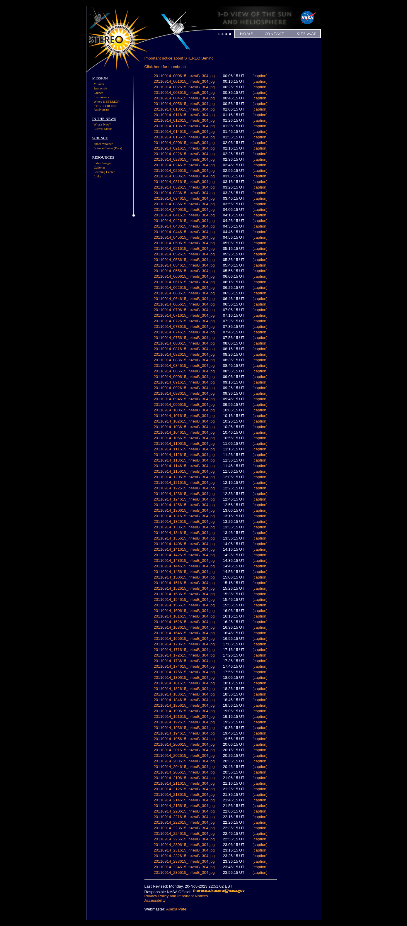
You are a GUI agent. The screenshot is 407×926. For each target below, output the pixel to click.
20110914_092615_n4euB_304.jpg (184, 388)
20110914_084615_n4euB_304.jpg (184, 365)
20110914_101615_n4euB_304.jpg (184, 415)
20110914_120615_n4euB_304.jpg (184, 477)
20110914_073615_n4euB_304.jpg (184, 326)
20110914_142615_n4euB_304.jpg (184, 555)
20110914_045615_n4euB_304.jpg (184, 237)
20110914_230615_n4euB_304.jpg (184, 844)
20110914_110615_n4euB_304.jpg (184, 443)
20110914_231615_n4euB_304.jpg (184, 850)
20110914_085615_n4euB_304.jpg (184, 371)
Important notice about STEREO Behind (179, 58)
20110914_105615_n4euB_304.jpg (184, 438)
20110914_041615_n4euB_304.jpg (184, 215)
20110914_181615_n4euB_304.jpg (184, 683)
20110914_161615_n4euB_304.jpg (184, 616)
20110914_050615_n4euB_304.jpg (184, 243)
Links (97, 176)
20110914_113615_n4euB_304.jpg (184, 460)
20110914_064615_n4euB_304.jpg (184, 298)
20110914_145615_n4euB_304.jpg (184, 571)
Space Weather (103, 143)
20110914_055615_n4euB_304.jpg (184, 271)
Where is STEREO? (107, 101)
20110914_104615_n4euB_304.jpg (184, 432)
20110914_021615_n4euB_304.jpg (184, 148)
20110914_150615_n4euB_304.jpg (184, 577)
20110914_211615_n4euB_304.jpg (184, 783)
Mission (99, 84)
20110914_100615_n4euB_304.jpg (184, 410)
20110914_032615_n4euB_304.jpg (184, 187)
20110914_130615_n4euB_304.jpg (184, 510)
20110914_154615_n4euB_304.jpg (184, 599)
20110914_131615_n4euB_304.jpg (184, 516)
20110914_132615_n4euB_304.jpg (184, 521)
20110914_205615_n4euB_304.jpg (184, 772)
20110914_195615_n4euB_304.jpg (184, 739)
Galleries (99, 167)
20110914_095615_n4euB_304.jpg (184, 404)
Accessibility (155, 900)
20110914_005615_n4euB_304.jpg (184, 103)
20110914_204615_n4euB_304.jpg (184, 766)
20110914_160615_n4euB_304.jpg (184, 610)
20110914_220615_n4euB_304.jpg (184, 811)
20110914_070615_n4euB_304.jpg (184, 310)
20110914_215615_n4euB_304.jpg (184, 805)
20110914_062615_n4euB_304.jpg (184, 287)
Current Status (103, 128)
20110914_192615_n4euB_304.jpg (184, 722)
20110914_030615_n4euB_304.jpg (184, 176)
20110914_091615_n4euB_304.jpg (184, 382)
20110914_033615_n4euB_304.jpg (184, 193)
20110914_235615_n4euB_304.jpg (184, 872)
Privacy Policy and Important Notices (176, 896)
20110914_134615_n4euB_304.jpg (184, 532)
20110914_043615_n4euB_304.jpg (184, 226)
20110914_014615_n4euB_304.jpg (184, 131)
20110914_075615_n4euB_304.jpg (184, 337)
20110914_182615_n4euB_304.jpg (184, 688)
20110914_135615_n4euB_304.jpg (184, 538)
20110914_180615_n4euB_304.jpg (184, 677)
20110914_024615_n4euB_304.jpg (184, 165)
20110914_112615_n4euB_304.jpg (184, 454)
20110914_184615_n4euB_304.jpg (184, 700)
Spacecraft (100, 88)
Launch (98, 92)
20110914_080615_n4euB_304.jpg (184, 343)
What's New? (102, 124)
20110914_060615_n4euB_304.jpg (184, 276)
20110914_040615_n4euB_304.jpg (184, 209)
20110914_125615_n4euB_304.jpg (184, 505)
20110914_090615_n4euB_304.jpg (184, 376)
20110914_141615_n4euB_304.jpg (184, 549)
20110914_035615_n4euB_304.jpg (184, 204)
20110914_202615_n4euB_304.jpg (184, 755)
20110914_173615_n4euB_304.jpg (184, 661)
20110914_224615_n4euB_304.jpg (184, 833)
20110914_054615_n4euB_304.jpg (184, 265)
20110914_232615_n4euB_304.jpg (184, 856)
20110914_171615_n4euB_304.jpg (184, 649)
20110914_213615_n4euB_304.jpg (184, 794)
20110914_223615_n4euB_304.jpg (184, 828)
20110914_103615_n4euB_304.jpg (184, 427)
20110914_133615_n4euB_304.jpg (184, 527)
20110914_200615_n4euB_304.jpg (184, 744)
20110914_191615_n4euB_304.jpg (184, 716)
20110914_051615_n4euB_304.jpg (184, 248)
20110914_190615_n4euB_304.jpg (184, 711)
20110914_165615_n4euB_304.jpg (184, 638)
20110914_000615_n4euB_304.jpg (184, 76)
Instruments (101, 97)
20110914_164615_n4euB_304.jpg (184, 633)
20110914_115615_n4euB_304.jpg (184, 471)
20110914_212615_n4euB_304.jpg (184, 789)
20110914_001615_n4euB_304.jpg (184, 81)
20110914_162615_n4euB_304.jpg (184, 622)
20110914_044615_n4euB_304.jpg (184, 232)
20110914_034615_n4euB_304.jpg (184, 198)
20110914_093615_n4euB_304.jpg (184, 393)
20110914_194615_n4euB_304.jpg (184, 733)
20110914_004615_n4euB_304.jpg (184, 98)
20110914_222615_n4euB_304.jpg (184, 822)
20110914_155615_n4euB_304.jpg (184, 605)
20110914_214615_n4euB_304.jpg (184, 800)
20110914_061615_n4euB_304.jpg (184, 282)
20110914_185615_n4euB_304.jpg (184, 705)
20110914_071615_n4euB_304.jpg (184, 315)
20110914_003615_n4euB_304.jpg (184, 92)
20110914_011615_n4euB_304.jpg (184, 115)
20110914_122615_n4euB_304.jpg (184, 488)
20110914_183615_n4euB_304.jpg (184, 694)
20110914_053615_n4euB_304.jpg (184, 259)
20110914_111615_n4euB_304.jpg (184, 449)
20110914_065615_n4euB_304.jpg (184, 304)
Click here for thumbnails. (166, 67)
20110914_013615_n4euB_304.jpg (184, 126)
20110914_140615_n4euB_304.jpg (184, 544)
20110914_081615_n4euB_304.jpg (184, 349)
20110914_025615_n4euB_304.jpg (184, 170)
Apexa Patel (176, 909)
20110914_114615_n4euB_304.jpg (184, 466)
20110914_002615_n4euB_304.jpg (184, 87)
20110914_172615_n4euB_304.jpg (184, 655)
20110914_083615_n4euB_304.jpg (184, 360)
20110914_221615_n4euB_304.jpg (184, 817)
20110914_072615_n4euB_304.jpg (184, 321)
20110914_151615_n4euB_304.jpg (184, 583)
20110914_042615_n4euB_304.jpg (184, 220)
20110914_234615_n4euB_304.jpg (184, 867)
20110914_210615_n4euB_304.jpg (184, 778)
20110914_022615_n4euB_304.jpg (184, 154)
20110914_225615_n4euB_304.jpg (184, 839)
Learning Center (104, 172)
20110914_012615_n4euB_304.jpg (184, 120)
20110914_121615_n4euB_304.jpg (184, 482)
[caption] (260, 76)
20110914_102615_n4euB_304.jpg (184, 421)
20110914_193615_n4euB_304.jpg (184, 727)
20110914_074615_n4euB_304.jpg (184, 332)
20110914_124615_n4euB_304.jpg (184, 499)
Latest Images (103, 163)
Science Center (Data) (108, 148)
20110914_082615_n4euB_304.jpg (184, 354)
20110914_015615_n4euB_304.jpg (184, 137)
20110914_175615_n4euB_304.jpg (184, 672)
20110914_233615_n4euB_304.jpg (184, 861)
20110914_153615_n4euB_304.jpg (184, 594)
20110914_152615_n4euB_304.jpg (184, 588)
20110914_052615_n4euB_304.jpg (184, 254)
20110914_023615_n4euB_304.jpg (184, 159)
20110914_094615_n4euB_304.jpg (184, 399)
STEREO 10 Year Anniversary (105, 107)
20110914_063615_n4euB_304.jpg (184, 293)
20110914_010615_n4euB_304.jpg (184, 109)
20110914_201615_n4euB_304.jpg (184, 750)
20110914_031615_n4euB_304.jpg (184, 181)
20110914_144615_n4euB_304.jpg (184, 566)
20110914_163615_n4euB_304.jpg (184, 627)
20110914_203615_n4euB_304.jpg (184, 761)
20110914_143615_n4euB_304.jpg (184, 560)
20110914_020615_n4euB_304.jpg (184, 142)
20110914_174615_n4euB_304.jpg (184, 666)
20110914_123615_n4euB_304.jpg (184, 493)
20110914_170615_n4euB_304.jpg (184, 644)
